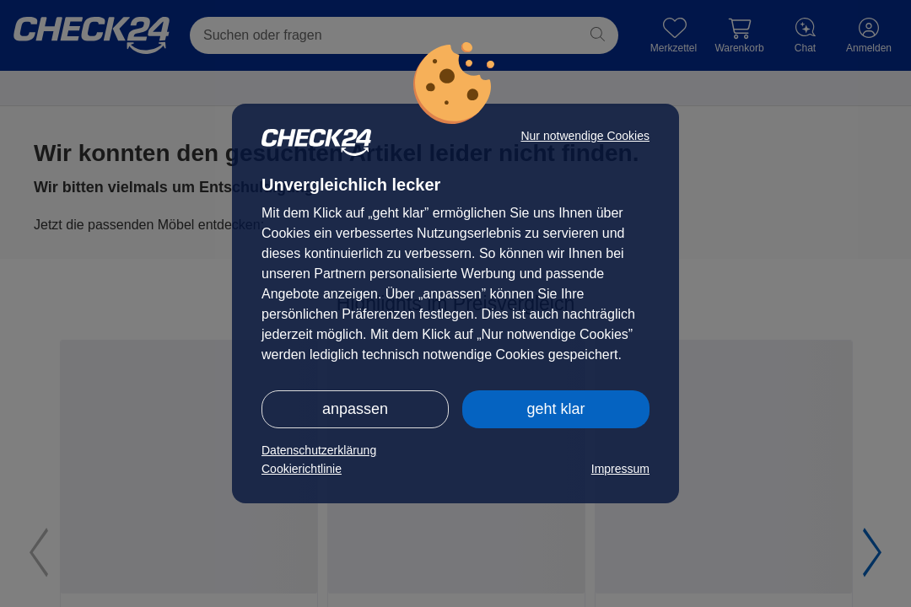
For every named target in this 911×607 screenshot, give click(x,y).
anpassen (355, 408)
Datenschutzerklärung (318, 450)
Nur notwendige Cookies (585, 135)
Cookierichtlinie (301, 468)
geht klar (555, 408)
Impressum (620, 468)
